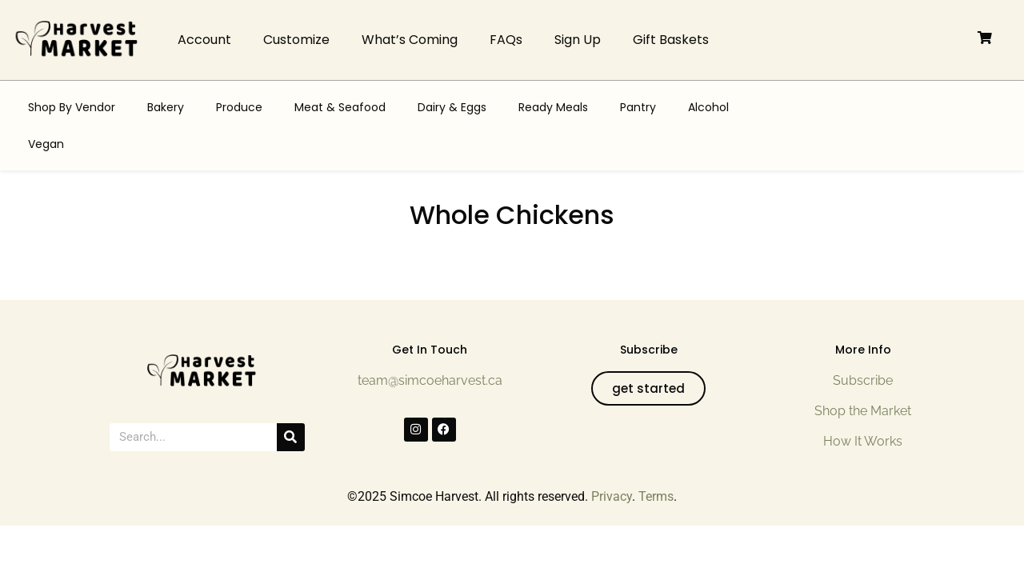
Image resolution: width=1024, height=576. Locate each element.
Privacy (611, 496)
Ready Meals (553, 107)
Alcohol (708, 107)
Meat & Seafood (340, 107)
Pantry (638, 107)
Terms (656, 496)
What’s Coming (410, 39)
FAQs (506, 39)
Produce (239, 107)
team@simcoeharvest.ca (430, 380)
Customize (296, 39)
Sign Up (577, 39)
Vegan (46, 144)
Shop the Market (862, 410)
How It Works (862, 441)
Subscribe (863, 380)
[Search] (291, 437)
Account (204, 39)
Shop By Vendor (71, 107)
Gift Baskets (671, 39)
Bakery (165, 107)
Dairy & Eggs (452, 107)
